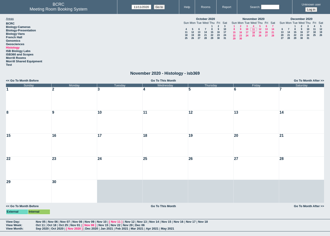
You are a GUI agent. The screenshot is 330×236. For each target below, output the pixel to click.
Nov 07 (65, 221)
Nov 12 (130, 221)
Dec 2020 (91, 228)
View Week (13, 225)
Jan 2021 (106, 228)
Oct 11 (40, 225)
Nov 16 (179, 221)
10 (224, 29)
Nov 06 (53, 221)
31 (224, 38)
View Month (14, 228)
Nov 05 (41, 221)
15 (212, 32)
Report (226, 7)
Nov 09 (89, 221)
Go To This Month (163, 80)
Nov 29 (128, 225)
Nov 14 (154, 221)
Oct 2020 (57, 228)
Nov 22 (116, 225)
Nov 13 (142, 221)
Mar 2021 (137, 228)
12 (192, 32)
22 (212, 35)
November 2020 (253, 19)
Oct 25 (63, 225)
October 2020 (205, 19)
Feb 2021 (122, 228)
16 (218, 32)
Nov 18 (203, 221)
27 (199, 38)
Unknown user (311, 4)
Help (187, 7)
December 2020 (301, 19)
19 (192, 35)
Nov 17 (191, 221)
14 (205, 32)
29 (212, 38)
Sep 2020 (42, 228)
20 (199, 35)
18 (186, 35)
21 (205, 35)
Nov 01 (75, 225)
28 (205, 38)
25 (186, 38)
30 (218, 38)
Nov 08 (77, 221)
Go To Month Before (24, 80)
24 (224, 35)
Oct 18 (51, 225)
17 (224, 32)
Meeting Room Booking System (58, 9)
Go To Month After (307, 80)
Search (254, 7)
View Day (12, 221)
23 (218, 35)
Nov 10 (102, 221)
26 (192, 38)
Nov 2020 (74, 228)
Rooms (205, 7)
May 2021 (167, 228)
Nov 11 (116, 221)
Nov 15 (166, 221)
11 (186, 32)
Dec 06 (140, 225)
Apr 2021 (152, 228)
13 (199, 32)
